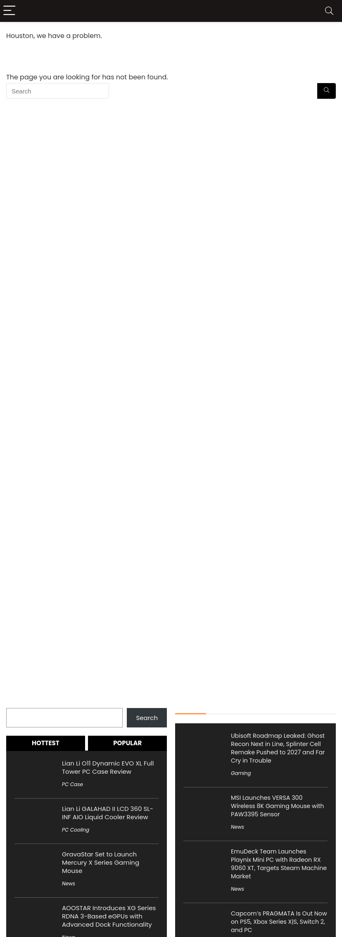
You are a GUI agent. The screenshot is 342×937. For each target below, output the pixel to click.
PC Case (72, 784)
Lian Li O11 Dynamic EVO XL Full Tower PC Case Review (108, 767)
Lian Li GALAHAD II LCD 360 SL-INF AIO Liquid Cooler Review (107, 812)
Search (17, 703)
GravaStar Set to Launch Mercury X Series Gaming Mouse (100, 862)
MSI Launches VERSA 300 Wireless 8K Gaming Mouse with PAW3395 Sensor (277, 806)
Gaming (241, 773)
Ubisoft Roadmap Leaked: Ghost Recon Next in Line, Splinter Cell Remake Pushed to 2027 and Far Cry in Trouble (278, 748)
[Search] (329, 11)
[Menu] (10, 11)
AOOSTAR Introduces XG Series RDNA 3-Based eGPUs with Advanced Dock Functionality (109, 916)
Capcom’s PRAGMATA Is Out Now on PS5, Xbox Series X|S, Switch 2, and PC (279, 921)
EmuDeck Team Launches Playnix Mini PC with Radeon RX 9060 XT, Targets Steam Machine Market (279, 863)
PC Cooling (75, 829)
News (68, 883)
